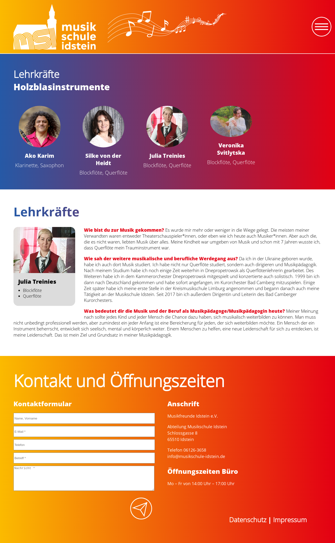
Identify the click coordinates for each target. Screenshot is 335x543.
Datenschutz (247, 519)
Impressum (290, 519)
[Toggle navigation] (321, 26)
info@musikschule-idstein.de (196, 456)
